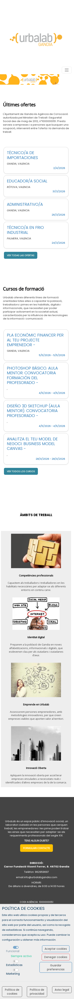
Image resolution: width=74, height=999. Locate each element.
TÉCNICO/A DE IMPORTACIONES (22, 155)
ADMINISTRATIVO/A (25, 204)
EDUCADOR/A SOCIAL (27, 181)
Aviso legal (62, 990)
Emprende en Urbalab (36, 704)
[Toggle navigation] (67, 70)
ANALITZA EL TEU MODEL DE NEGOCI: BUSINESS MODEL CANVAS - (32, 444)
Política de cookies (12, 992)
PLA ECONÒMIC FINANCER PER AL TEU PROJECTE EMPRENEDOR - (35, 340)
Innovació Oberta (36, 768)
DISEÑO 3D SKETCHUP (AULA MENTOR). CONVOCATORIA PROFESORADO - (33, 411)
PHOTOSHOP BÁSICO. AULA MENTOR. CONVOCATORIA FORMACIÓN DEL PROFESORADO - (32, 375)
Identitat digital (36, 637)
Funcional (12, 951)
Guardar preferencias (56, 967)
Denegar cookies (55, 957)
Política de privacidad (37, 992)
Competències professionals (36, 575)
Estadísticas (14, 965)
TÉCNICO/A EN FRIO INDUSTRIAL (25, 230)
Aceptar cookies (56, 949)
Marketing (13, 974)
